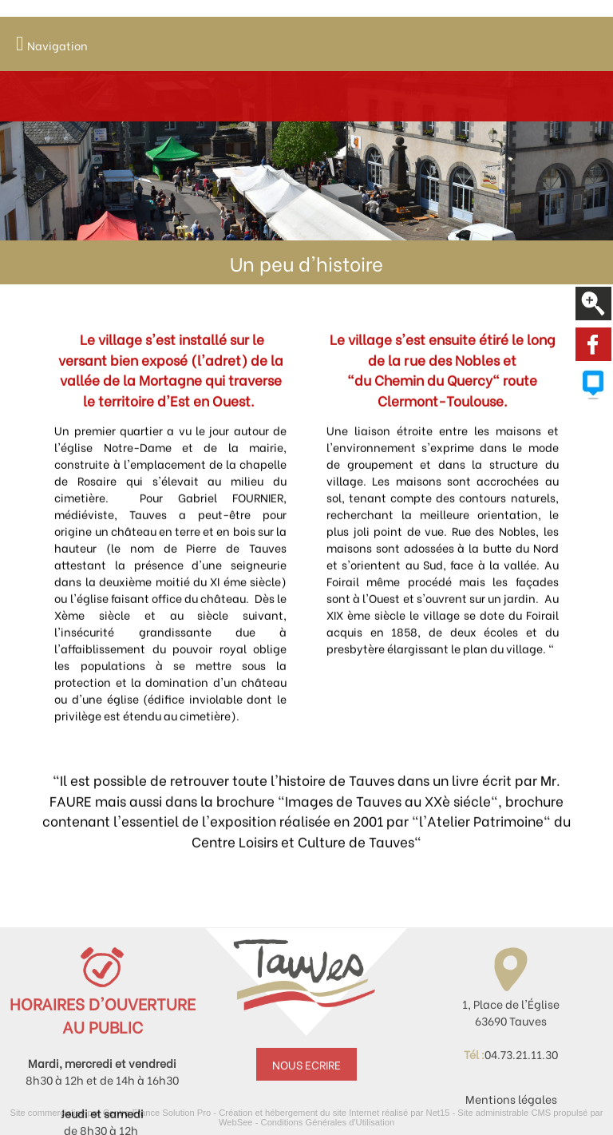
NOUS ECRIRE (306, 1103)
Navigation (57, 45)
